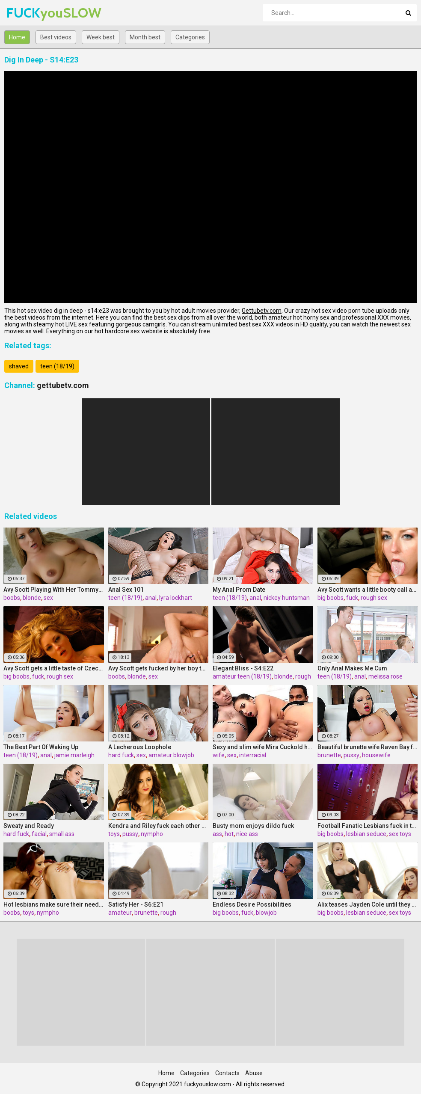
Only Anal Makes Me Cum (352, 668)
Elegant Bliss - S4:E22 (243, 668)
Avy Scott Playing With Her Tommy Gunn (53, 589)
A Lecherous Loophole (139, 747)
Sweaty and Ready (28, 825)
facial (39, 833)
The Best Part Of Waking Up (40, 747)
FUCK (28, 12)
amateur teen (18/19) (242, 676)
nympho (152, 833)
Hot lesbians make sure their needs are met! (53, 904)
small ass (61, 833)
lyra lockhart (175, 597)
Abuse (254, 1073)
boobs (11, 597)
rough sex (374, 597)
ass (217, 833)
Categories (190, 37)
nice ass (247, 833)
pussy (351, 755)
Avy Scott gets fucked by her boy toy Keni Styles (158, 668)
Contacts (227, 1073)
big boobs (330, 597)
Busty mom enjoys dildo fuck (253, 825)
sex (48, 597)
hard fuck (121, 755)
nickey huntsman (287, 597)
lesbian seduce (366, 833)
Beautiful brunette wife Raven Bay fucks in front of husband (367, 747)
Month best (145, 37)
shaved (19, 366)
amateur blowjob (171, 755)
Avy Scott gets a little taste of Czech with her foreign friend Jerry (53, 668)
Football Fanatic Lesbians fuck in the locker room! (367, 825)
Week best (100, 37)
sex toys (400, 833)
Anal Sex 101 (126, 589)
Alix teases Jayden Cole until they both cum (367, 904)
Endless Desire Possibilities (252, 904)
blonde (32, 597)
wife (219, 755)
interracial (252, 755)
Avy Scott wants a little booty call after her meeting (367, 589)
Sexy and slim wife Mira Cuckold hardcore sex (263, 747)
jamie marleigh (74, 755)
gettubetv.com (63, 385)
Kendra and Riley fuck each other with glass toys (158, 825)
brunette (329, 755)
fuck (352, 597)
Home (17, 37)
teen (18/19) (57, 366)
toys (114, 833)
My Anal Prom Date (239, 589)
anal (151, 597)
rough (303, 676)
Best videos (55, 37)
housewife (376, 755)
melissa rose (385, 676)
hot (229, 833)
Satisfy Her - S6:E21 (135, 904)
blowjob (266, 912)
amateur (120, 912)
